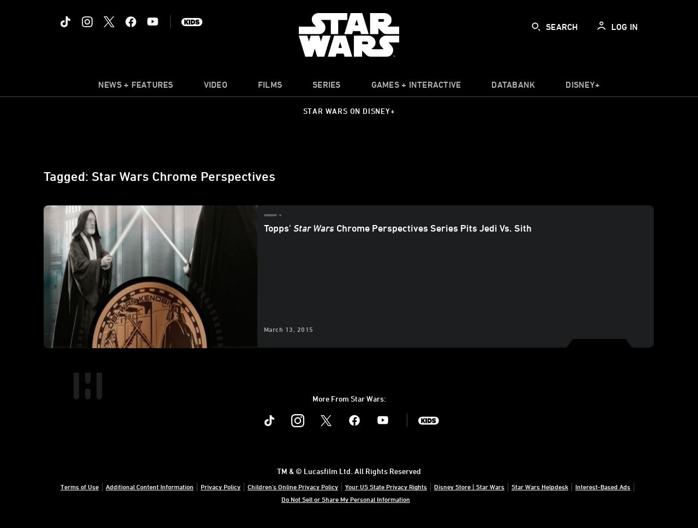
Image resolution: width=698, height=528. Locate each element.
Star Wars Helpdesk (540, 486)
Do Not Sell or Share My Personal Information (345, 499)
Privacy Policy (220, 486)
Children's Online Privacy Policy (293, 486)
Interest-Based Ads (602, 486)
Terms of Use (80, 486)
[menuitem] (216, 87)
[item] (136, 87)
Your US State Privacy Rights (386, 486)
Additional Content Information (150, 486)
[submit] (536, 27)
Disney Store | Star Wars (469, 486)
